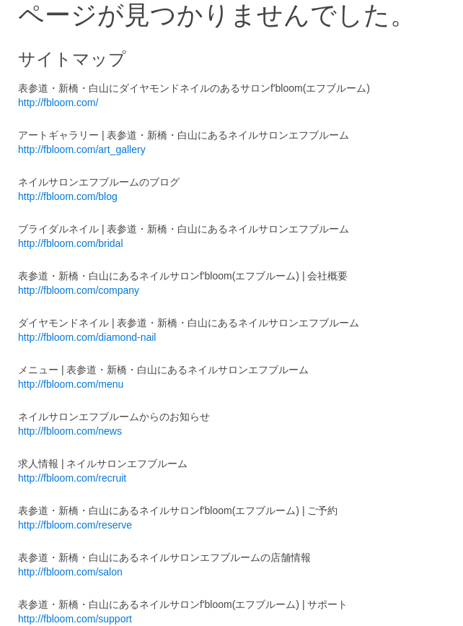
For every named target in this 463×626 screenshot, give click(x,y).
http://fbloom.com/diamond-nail (87, 337)
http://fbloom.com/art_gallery (82, 149)
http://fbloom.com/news (70, 431)
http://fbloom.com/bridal (70, 243)
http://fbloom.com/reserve (75, 525)
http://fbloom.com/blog (68, 196)
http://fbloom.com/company (78, 290)
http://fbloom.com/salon (70, 572)
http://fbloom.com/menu (70, 384)
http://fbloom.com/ (58, 102)
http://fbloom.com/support (75, 619)
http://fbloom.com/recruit (72, 478)
